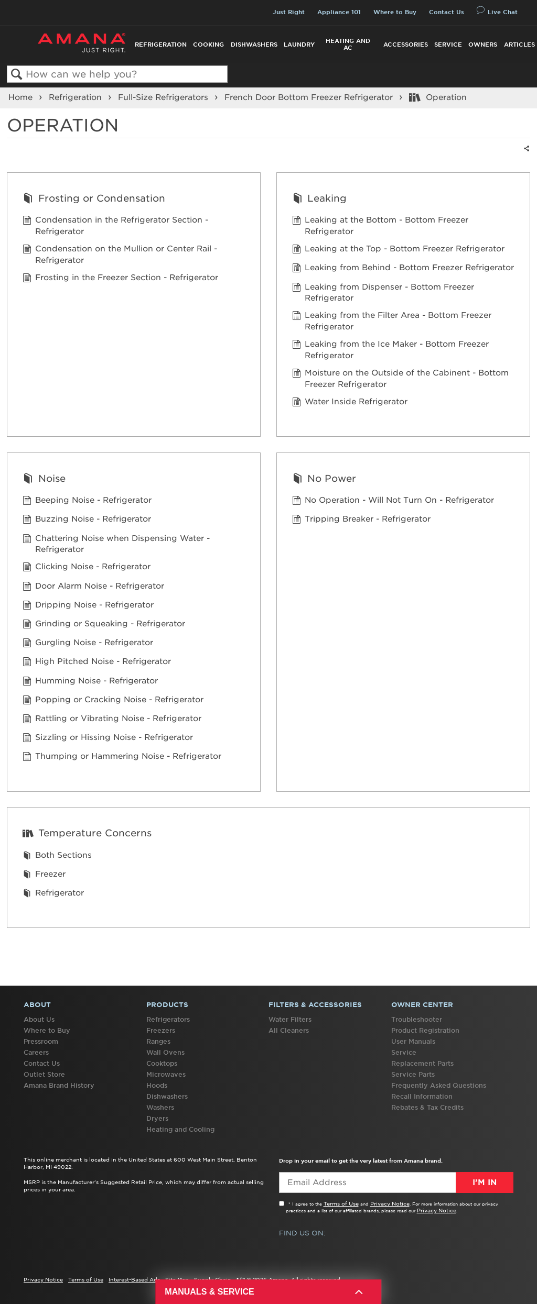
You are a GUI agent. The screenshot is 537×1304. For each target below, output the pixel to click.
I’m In (484, 1182)
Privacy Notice (390, 1203)
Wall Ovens (165, 1052)
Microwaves (166, 1074)
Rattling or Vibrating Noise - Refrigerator (112, 719)
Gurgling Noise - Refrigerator (88, 643)
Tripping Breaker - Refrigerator (361, 520)
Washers (160, 1107)
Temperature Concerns (87, 834)
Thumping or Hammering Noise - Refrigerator (122, 757)
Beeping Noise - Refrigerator (87, 501)
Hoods (156, 1085)
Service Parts (413, 1074)
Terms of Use (341, 1203)
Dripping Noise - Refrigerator (88, 606)
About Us (39, 1019)
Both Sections (57, 856)
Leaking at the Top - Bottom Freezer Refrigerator (398, 250)
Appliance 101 (339, 12)
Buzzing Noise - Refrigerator (87, 520)
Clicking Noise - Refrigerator (87, 567)
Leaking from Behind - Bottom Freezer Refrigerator (403, 268)
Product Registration (425, 1030)
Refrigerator (53, 894)
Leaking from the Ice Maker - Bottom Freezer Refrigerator (390, 350)
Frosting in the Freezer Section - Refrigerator (120, 278)
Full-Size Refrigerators (164, 97)
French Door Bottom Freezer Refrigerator (309, 97)
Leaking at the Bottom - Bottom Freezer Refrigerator (380, 226)
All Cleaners (288, 1030)
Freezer (44, 875)
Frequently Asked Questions (438, 1085)
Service (448, 44)
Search (16, 75)
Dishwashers (254, 44)
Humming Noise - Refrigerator (90, 682)
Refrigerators (168, 1019)
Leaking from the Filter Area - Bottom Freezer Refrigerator (391, 321)
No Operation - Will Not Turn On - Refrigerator (393, 501)
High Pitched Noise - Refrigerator (97, 662)
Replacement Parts (422, 1063)
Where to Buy (394, 12)
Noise (44, 479)
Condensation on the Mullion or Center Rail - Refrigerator (120, 255)
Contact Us (446, 12)
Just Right (289, 12)
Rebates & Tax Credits (427, 1107)
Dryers (157, 1118)
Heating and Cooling (180, 1129)
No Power (324, 479)
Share (524, 155)
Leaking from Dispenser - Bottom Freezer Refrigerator (383, 293)
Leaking (319, 199)
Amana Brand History (59, 1085)
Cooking (208, 44)
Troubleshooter (416, 1019)
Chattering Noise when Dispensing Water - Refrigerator (116, 544)
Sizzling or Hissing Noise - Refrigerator (108, 738)
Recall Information (422, 1096)
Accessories (405, 44)
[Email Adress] (396, 1182)
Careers (36, 1052)
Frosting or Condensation (94, 199)
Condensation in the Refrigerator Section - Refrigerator (115, 226)
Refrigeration (161, 44)
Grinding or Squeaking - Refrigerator (104, 625)
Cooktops (161, 1063)
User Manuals (413, 1041)
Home (21, 97)
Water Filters (290, 1019)
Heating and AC (348, 44)
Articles (519, 44)
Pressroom (41, 1041)
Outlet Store (44, 1074)
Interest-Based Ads (134, 1279)
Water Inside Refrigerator (349, 403)
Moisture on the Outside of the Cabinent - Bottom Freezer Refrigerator (400, 379)
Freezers (160, 1030)
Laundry (299, 44)
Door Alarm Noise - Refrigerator (93, 587)
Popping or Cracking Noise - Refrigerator (113, 701)
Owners (482, 44)
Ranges (158, 1041)
